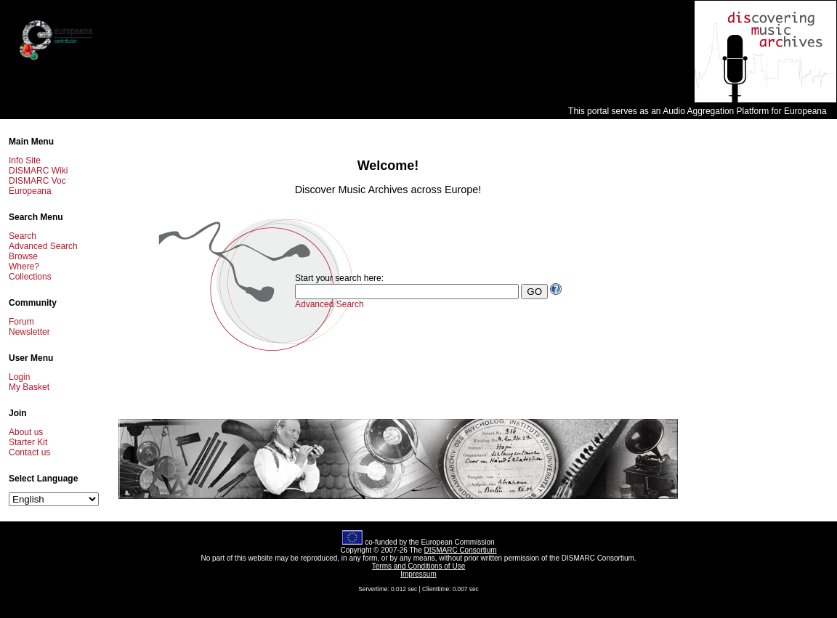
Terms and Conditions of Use (418, 566)
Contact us (29, 452)
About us (26, 432)
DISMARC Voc (37, 181)
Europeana (30, 191)
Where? (24, 266)
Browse (23, 256)
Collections (30, 277)
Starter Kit (28, 442)
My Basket (29, 387)
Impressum (418, 574)
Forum (21, 322)
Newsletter (29, 332)
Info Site (25, 160)
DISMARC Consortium (460, 550)
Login (19, 377)
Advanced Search (43, 246)
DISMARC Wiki (38, 171)
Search (22, 236)
